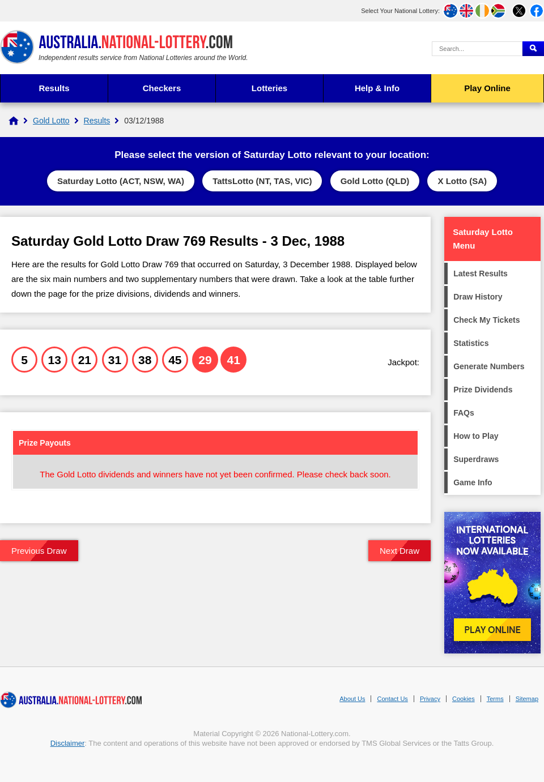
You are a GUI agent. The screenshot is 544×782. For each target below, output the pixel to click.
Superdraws (476, 459)
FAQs (463, 412)
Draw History (477, 296)
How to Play (475, 436)
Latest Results (480, 273)
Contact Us (392, 698)
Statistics (470, 343)
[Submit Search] (533, 48)
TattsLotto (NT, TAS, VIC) (262, 181)
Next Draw (399, 550)
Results (54, 88)
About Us (352, 698)
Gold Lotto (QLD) (375, 181)
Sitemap (527, 698)
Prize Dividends (482, 389)
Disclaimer (67, 743)
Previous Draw (39, 550)
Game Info (472, 482)
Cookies (463, 698)
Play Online (487, 88)
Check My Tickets (486, 319)
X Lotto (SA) (462, 181)
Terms (495, 698)
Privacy (430, 698)
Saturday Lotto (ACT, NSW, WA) (120, 181)
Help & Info (377, 88)
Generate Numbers (488, 366)
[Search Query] (477, 48)
